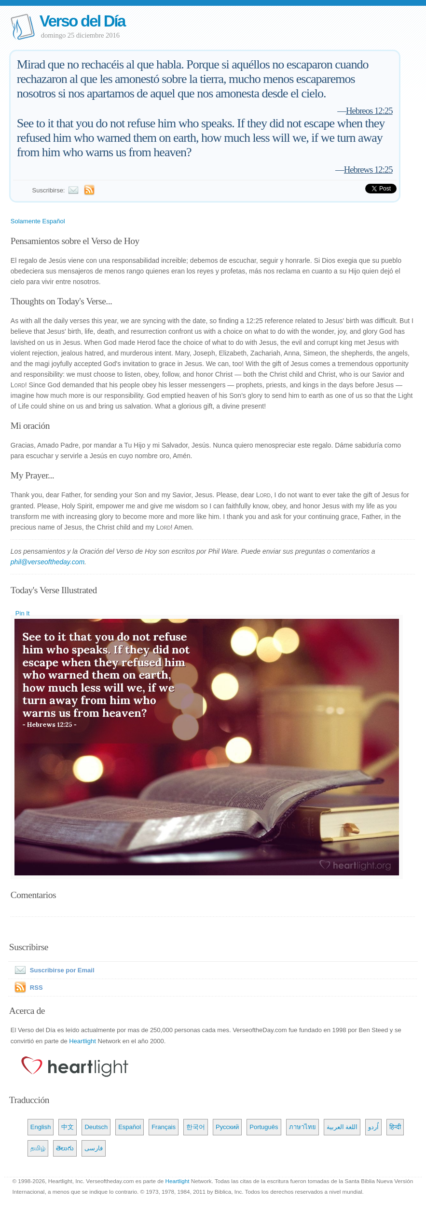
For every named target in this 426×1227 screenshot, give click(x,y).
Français (163, 1127)
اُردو (373, 1127)
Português (263, 1127)
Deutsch (96, 1127)
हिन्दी (395, 1127)
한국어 (195, 1127)
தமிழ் (37, 1148)
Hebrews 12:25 (368, 169)
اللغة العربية (342, 1127)
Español (129, 1127)
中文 (67, 1127)
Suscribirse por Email (53, 970)
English (40, 1127)
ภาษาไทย (302, 1127)
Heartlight (82, 1041)
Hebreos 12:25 (369, 111)
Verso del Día (82, 21)
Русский (227, 1127)
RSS (36, 987)
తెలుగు (65, 1148)
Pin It (22, 613)
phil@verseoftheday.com (47, 562)
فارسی (93, 1148)
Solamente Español (38, 221)
